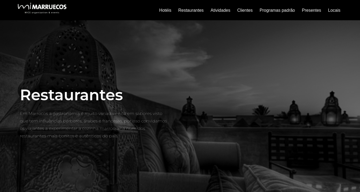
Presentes (311, 10)
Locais (334, 10)
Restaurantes (191, 10)
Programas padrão (277, 10)
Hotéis (165, 10)
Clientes (245, 10)
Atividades (220, 10)
